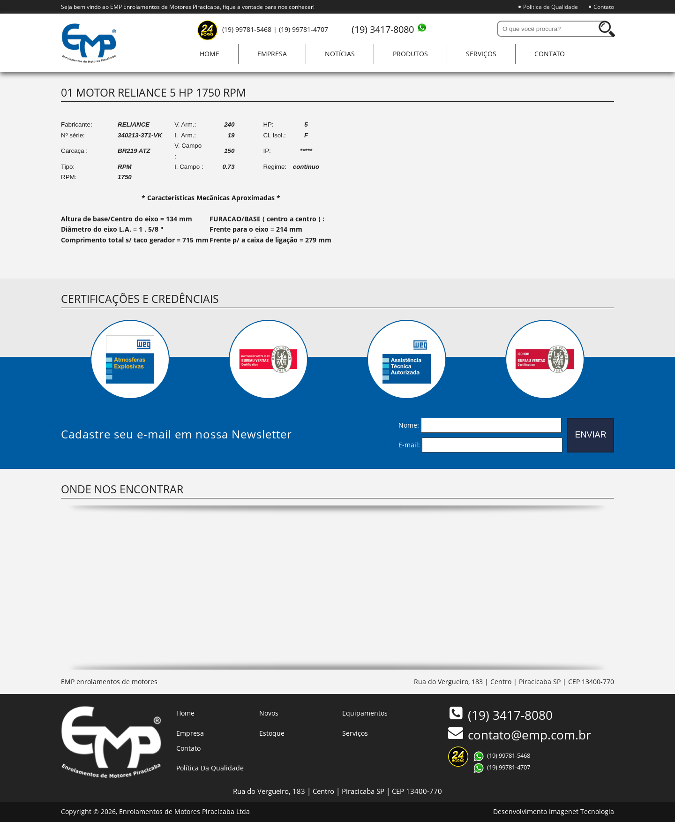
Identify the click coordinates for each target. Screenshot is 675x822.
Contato (603, 7)
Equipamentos (365, 713)
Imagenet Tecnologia (581, 811)
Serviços (481, 53)
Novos (268, 713)
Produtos (410, 53)
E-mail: (409, 444)
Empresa (272, 53)
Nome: (408, 424)
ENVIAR (590, 434)
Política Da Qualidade (210, 767)
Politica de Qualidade (550, 7)
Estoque (272, 733)
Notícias (340, 53)
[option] (130, 359)
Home (209, 53)
